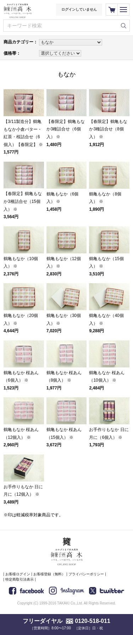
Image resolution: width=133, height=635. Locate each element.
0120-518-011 (92, 621)
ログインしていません (79, 9)
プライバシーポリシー (86, 574)
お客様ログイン (17, 574)
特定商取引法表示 (19, 579)
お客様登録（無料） (49, 574)
